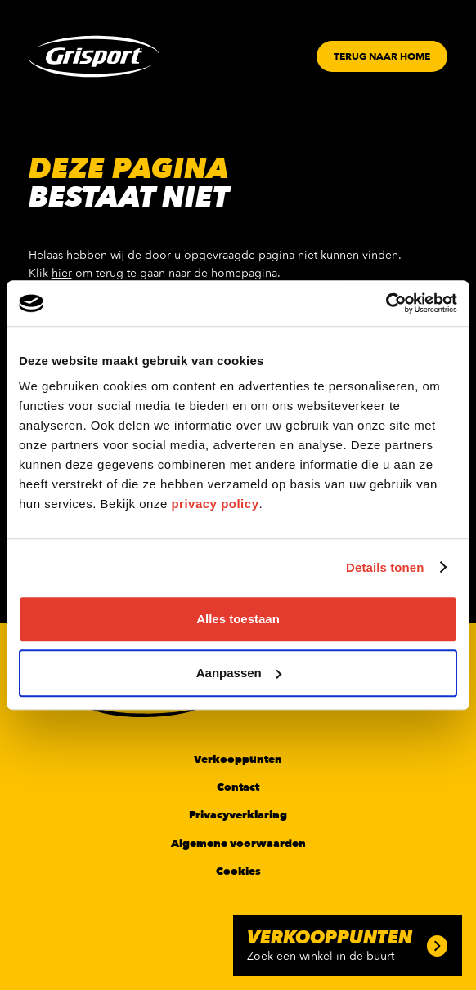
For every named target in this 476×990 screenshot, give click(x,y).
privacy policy (214, 504)
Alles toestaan (238, 619)
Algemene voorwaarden (238, 843)
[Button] (381, 56)
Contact (238, 787)
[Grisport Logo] (94, 56)
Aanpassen (238, 673)
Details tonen (385, 567)
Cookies (238, 871)
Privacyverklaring (238, 815)
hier (62, 273)
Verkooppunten (238, 759)
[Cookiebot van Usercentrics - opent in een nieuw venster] (385, 303)
